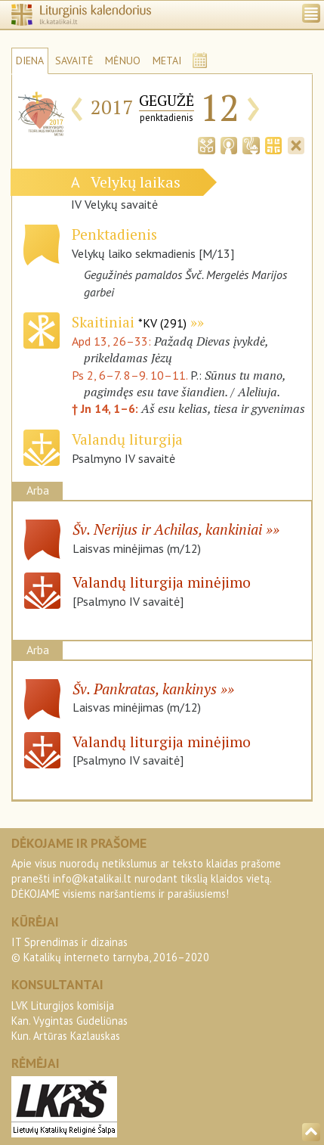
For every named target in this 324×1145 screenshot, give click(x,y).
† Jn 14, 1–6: (106, 408)
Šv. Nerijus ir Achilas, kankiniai (167, 529)
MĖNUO (122, 60)
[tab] (206, 144)
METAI (167, 60)
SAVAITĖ (74, 60)
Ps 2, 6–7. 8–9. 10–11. (129, 375)
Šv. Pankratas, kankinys (145, 688)
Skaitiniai (129, 321)
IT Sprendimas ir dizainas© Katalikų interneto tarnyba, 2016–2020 (110, 949)
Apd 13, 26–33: (113, 341)
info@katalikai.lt (92, 878)
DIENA (30, 60)
